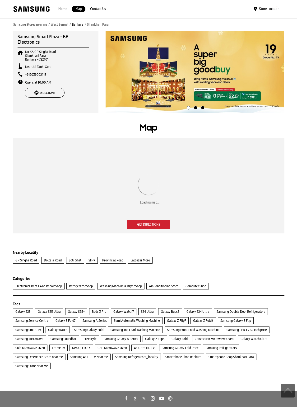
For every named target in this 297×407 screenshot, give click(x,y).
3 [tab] (202, 107)
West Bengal (59, 24)
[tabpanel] (195, 72)
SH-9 (91, 260)
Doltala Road (53, 260)
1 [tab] (188, 107)
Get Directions (148, 224)
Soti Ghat (75, 260)
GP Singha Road (26, 260)
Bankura (78, 24)
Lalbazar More (140, 260)
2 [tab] (195, 107)
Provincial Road (112, 260)
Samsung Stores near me (30, 24)
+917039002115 (35, 74)
